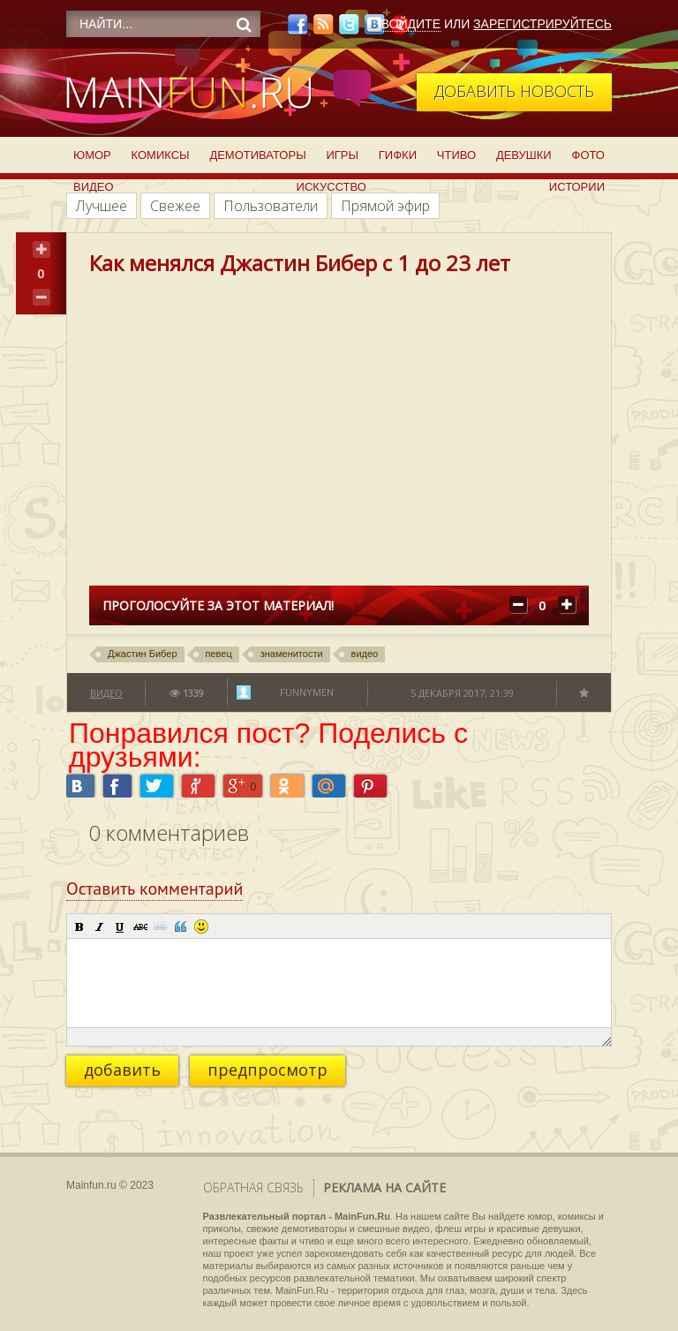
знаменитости (291, 653)
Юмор (92, 155)
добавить (122, 1069)
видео (365, 653)
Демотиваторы (257, 155)
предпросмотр (267, 1069)
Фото (588, 155)
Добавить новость (514, 91)
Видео (93, 186)
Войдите (411, 24)
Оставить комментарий (154, 888)
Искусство (331, 186)
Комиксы (161, 155)
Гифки (398, 155)
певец (219, 653)
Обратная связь (253, 1187)
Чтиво (456, 155)
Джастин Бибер (142, 653)
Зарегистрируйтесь (542, 24)
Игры (342, 155)
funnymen (307, 692)
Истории (577, 186)
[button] (79, 926)
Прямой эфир (385, 206)
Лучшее (101, 206)
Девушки (524, 155)
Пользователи (270, 206)
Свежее (175, 206)
